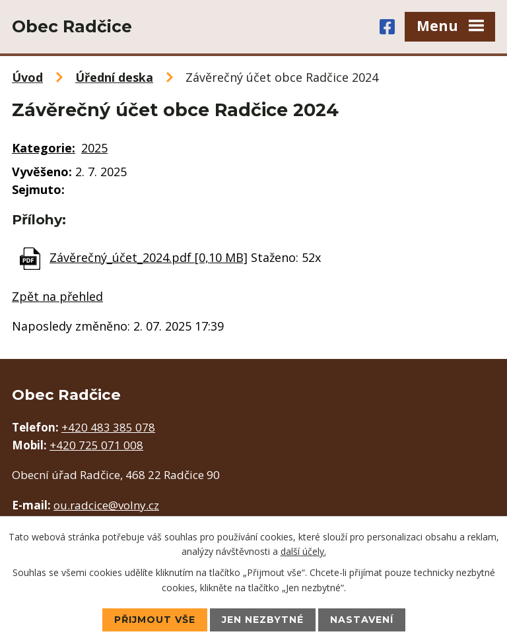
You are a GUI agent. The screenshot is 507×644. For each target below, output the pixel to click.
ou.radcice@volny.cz (106, 505)
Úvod (27, 77)
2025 (94, 148)
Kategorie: (43, 148)
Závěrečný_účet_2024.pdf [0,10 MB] (149, 257)
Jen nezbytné (263, 620)
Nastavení (361, 620)
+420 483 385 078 (108, 427)
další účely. (303, 551)
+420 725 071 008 (96, 445)
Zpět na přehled (57, 296)
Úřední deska (114, 77)
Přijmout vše (154, 620)
